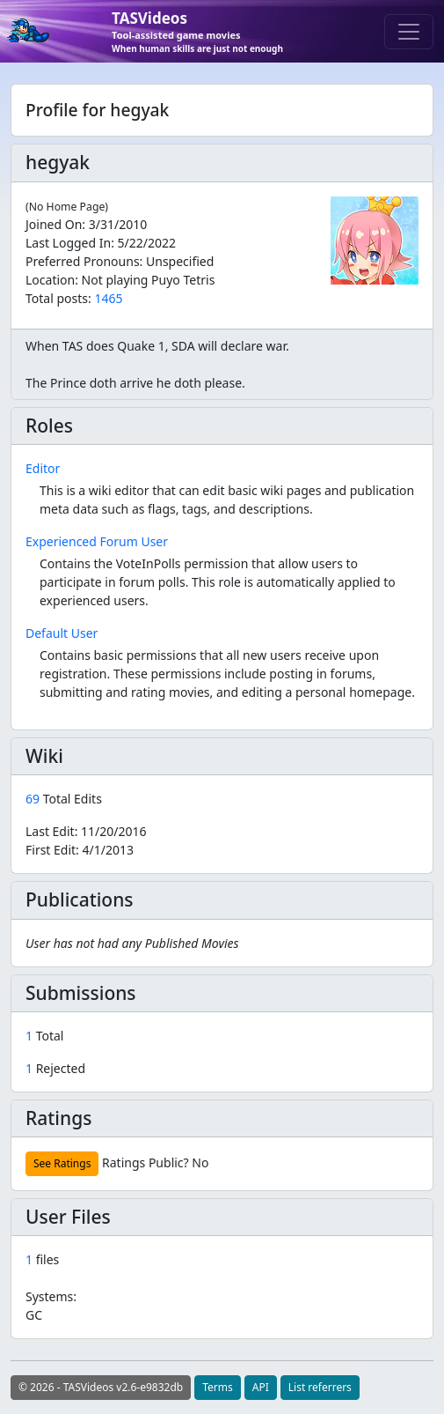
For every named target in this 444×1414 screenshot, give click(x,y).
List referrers (320, 1387)
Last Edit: (86, 831)
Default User (61, 633)
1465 (108, 298)
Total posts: (58, 298)
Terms (217, 1387)
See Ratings (62, 1163)
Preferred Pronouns (82, 261)
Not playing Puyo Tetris (148, 279)
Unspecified (180, 261)
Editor (42, 468)
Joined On (53, 224)
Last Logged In (68, 242)
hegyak (57, 162)
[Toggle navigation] (408, 31)
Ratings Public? (145, 1162)
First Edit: (79, 849)
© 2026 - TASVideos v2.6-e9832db (100, 1387)
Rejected (55, 1068)
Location (50, 279)
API (260, 1387)
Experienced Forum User (96, 541)
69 (34, 798)
